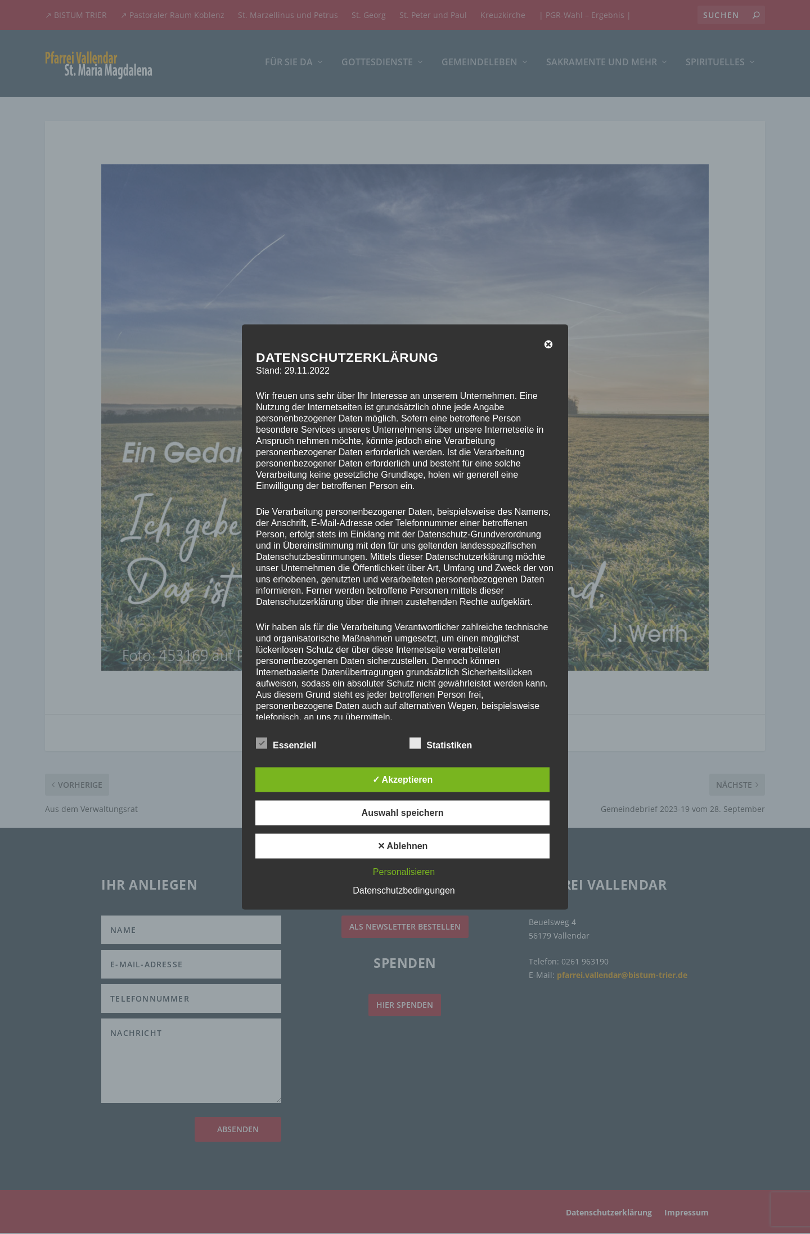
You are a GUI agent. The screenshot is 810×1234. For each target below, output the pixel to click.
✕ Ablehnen (402, 846)
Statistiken (441, 744)
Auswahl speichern (403, 813)
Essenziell (286, 744)
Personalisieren (404, 872)
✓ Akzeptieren (402, 779)
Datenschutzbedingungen (403, 890)
